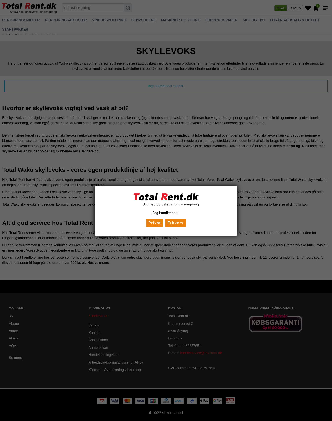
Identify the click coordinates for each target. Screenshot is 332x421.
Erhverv (175, 223)
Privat (154, 223)
